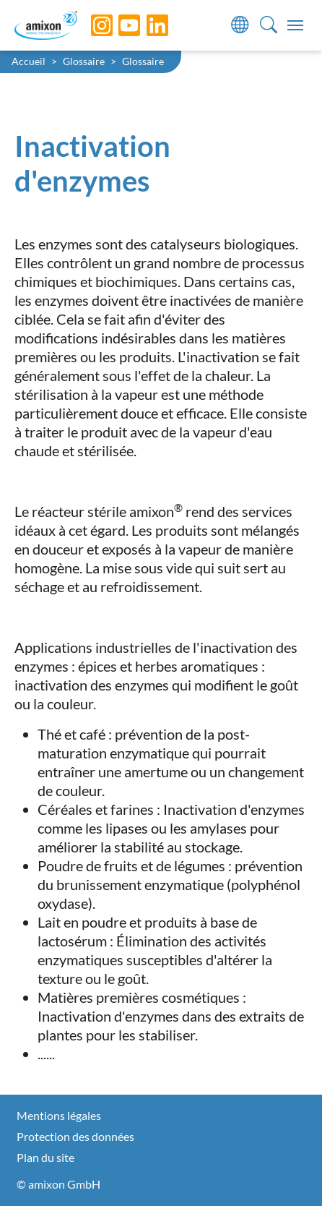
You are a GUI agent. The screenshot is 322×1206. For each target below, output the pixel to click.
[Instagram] (91, 25)
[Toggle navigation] (295, 25)
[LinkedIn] (146, 25)
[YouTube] (118, 25)
